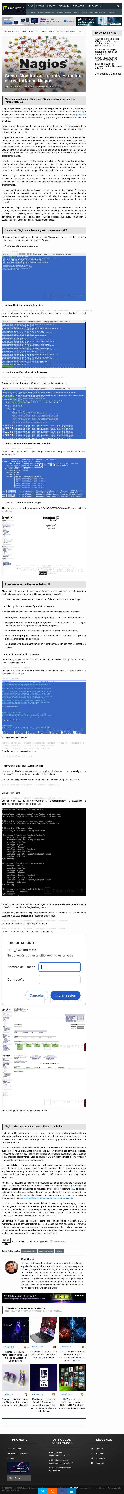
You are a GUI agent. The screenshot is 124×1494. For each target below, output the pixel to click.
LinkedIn (97, 1449)
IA (26, 12)
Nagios (36, 161)
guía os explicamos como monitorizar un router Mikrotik (47, 1198)
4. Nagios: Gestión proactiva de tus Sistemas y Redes (108, 66)
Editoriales (64, 6)
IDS (72, 1189)
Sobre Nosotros (14, 1449)
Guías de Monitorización (44, 31)
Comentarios (59, 1241)
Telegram (97, 1463)
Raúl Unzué (14, 87)
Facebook (97, 1453)
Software (16, 31)
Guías (30, 6)
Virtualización (60, 12)
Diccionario (78, 6)
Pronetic (8, 31)
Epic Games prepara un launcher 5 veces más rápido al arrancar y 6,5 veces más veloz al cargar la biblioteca (43, 1405)
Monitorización (27, 31)
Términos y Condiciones (18, 1453)
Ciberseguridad (49, 12)
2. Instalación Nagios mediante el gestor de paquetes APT (106, 51)
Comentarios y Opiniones (108, 74)
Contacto (11, 1458)
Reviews (40, 6)
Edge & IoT (41, 12)
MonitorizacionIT (46, 1251)
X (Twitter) (98, 1458)
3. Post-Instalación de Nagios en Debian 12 (106, 59)
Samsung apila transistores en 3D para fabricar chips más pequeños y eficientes (15, 1402)
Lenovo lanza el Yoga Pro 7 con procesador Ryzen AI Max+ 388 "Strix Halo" (43, 1354)
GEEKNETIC (73, 1488)
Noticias (51, 6)
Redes (75, 12)
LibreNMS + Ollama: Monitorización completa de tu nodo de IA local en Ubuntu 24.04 (15, 1356)
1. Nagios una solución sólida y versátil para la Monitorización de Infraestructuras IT (107, 42)
